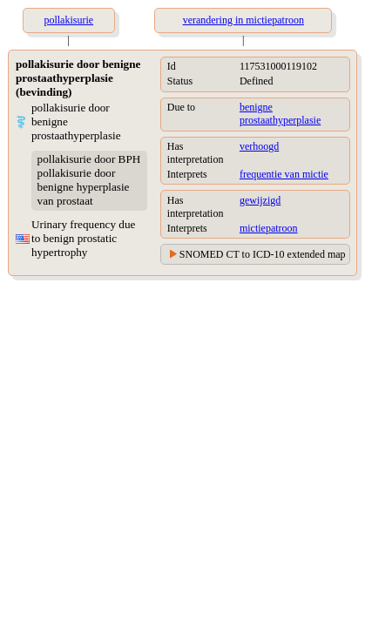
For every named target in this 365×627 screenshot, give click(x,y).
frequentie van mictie (284, 174)
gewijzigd (260, 200)
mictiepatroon (269, 228)
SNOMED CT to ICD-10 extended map (262, 254)
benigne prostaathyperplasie (280, 113)
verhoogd (259, 146)
